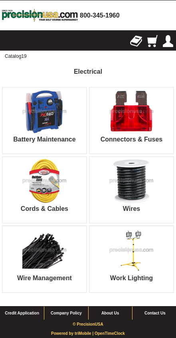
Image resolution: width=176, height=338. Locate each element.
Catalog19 (16, 56)
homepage (40, 15)
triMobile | (85, 333)
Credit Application (22, 313)
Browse (8, 41)
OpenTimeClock (110, 333)
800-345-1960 (100, 15)
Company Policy (66, 313)
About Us (110, 313)
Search (24, 41)
